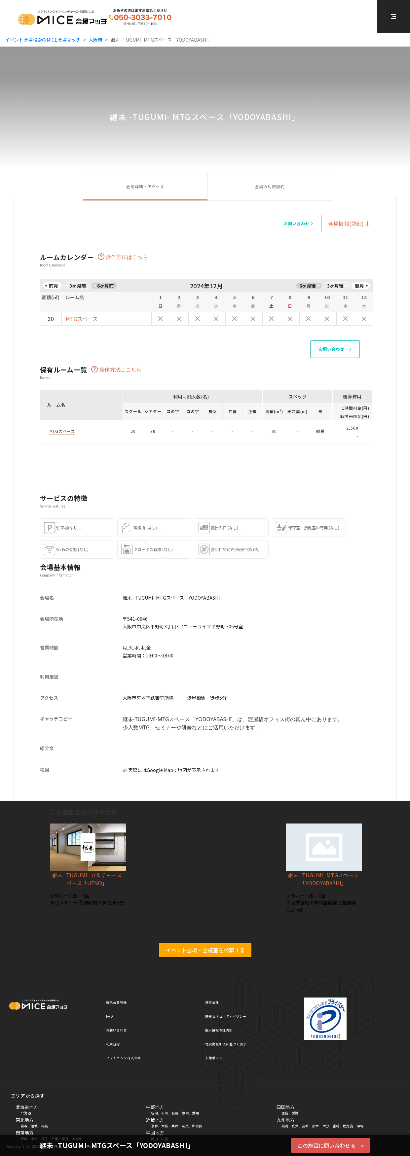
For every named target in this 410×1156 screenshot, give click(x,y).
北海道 (26, 1112)
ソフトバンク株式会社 (123, 1057)
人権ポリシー (215, 1057)
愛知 (195, 1112)
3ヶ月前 (77, 285)
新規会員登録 (116, 1002)
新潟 (154, 1112)
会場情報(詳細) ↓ (349, 224)
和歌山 (197, 1125)
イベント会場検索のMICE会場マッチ (43, 39)
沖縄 (359, 1125)
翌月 (359, 285)
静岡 (185, 1112)
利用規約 (113, 1043)
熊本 (315, 1125)
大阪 (164, 1125)
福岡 (284, 1125)
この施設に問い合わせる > (330, 1145)
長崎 (305, 1125)
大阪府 (95, 39)
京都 (154, 1125)
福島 (44, 1125)
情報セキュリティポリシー (225, 1016)
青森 (24, 1125)
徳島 (284, 1112)
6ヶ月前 (105, 285)
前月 (53, 285)
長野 (174, 1112)
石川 (164, 1112)
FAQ (109, 1016)
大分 (325, 1125)
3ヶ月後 (335, 285)
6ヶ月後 (307, 285)
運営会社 (212, 1002)
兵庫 (174, 1125)
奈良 (185, 1125)
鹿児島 (348, 1125)
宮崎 (336, 1125)
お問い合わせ (116, 1030)
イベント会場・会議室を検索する (205, 950)
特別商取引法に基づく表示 (226, 1043)
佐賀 (295, 1125)
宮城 (34, 1125)
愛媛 (295, 1112)
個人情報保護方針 (219, 1030)
